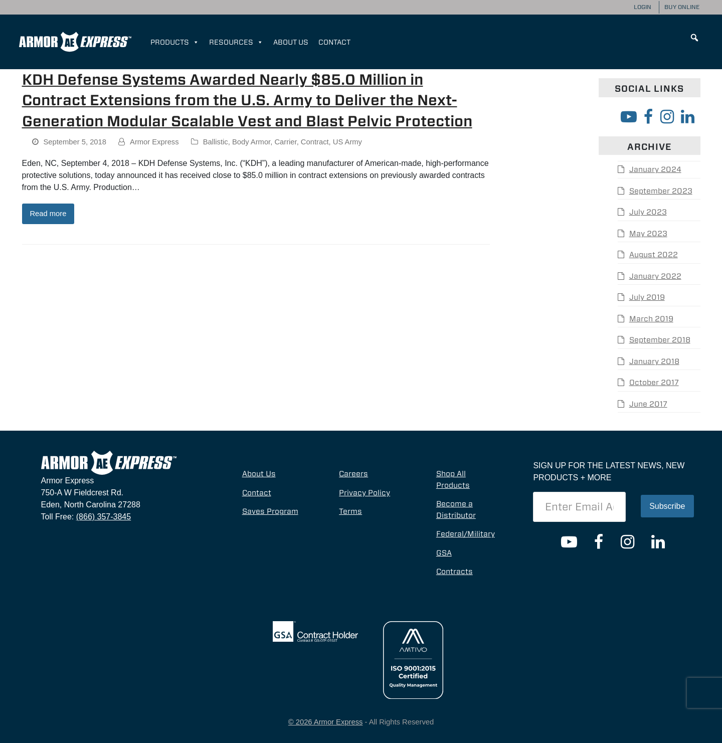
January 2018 (654, 361)
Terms (350, 511)
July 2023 (648, 212)
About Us (290, 42)
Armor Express (154, 142)
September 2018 (659, 339)
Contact (334, 42)
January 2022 (655, 276)
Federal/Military (465, 533)
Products (174, 42)
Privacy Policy (364, 492)
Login (642, 7)
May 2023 (648, 233)
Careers (353, 473)
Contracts (454, 571)
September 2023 (660, 191)
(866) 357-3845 (103, 516)
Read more (48, 214)
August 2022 (653, 254)
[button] (694, 37)
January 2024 (655, 169)
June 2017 (648, 404)
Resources (236, 42)
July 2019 (647, 297)
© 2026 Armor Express (325, 722)
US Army (347, 142)
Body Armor (251, 142)
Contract (315, 142)
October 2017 (654, 382)
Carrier (285, 142)
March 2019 (651, 318)
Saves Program (270, 511)
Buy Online (681, 7)
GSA (444, 553)
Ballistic (215, 142)
